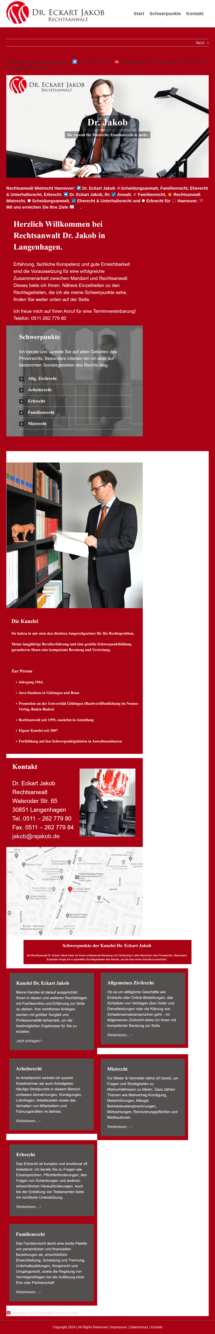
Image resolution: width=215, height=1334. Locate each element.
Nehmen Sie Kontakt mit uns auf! (42, 1313)
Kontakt (156, 1327)
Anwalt (25, 454)
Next (200, 42)
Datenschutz (139, 1327)
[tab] (25, 454)
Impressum (118, 1327)
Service (59, 454)
